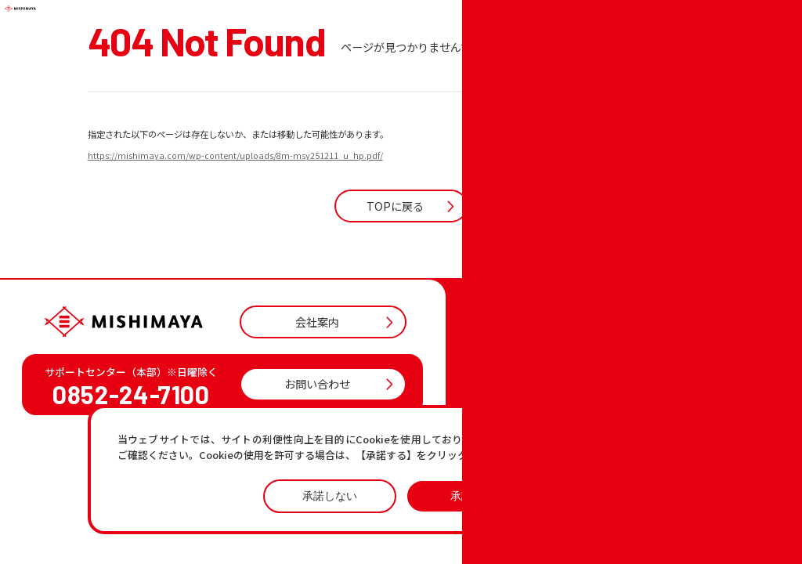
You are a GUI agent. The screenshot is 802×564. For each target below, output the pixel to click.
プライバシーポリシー (611, 487)
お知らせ (519, 416)
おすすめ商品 (529, 437)
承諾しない (329, 496)
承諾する (472, 496)
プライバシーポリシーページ (599, 439)
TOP (509, 376)
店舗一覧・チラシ (539, 397)
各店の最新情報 (534, 456)
